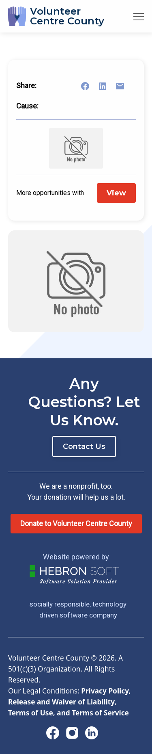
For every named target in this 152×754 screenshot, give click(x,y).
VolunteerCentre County (67, 16)
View (116, 192)
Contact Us (84, 446)
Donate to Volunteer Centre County (76, 523)
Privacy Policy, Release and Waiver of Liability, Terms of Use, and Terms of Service (69, 701)
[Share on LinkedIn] (107, 86)
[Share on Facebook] (90, 86)
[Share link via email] (125, 86)
